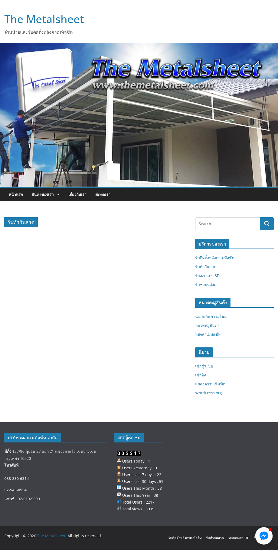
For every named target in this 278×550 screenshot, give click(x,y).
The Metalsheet (44, 18)
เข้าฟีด (201, 375)
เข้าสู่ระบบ (204, 366)
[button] (57, 194)
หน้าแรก (16, 194)
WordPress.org (208, 392)
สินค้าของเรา (42, 194)
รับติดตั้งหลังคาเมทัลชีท (214, 257)
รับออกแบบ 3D (207, 275)
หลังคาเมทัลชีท (207, 334)
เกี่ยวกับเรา (77, 194)
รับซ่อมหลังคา (207, 284)
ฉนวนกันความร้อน (211, 316)
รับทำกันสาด (205, 266)
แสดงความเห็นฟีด (210, 383)
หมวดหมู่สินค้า (207, 325)
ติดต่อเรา (102, 194)
